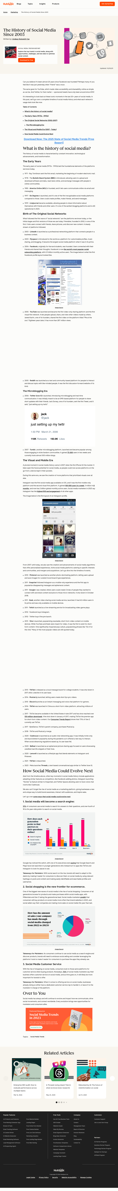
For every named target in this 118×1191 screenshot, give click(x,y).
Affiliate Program (99, 1157)
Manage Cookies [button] (86, 1180)
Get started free (107, 4)
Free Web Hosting (31, 1145)
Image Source (59, 307)
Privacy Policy (44, 1180)
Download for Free (26, 60)
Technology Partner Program (102, 1150)
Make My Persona (58, 1132)
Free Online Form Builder (33, 1128)
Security (55, 1180)
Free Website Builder (32, 1122)
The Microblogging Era (35, 125)
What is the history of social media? (39, 111)
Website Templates (59, 1152)
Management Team (79, 1128)
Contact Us (77, 1145)
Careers (76, 1125)
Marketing (14, 12)
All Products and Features (11, 1122)
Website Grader (58, 1128)
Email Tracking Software (10, 1132)
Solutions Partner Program (102, 1147)
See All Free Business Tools (61, 1122)
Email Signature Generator (61, 1135)
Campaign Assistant (59, 1155)
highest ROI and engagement (48, 491)
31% (24, 806)
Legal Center (30, 1180)
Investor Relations (79, 1135)
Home (5, 12)
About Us (76, 1122)
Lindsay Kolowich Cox (21, 39)
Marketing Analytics (32, 1139)
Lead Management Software (11, 1145)
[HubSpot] (59, 1173)
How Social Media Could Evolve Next (39, 134)
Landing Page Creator (59, 1159)
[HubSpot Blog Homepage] (8, 4)
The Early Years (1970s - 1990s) (37, 116)
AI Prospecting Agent (9, 1149)
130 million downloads (33, 717)
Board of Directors (79, 1132)
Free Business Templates (60, 1145)
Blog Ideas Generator (59, 1139)
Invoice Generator (58, 1142)
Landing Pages (30, 1125)
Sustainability (78, 1142)
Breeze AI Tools (7, 1128)
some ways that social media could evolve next (51, 797)
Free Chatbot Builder (32, 1132)
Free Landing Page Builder (34, 1142)
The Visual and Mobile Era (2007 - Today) (41, 129)
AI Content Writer (8, 1135)
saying (73, 863)
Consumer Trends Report (61, 719)
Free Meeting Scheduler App (11, 1125)
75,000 (70, 453)
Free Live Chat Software (33, 1135)
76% (64, 972)
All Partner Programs (100, 1144)
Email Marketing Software (11, 1142)
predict (83, 897)
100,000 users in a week (74, 486)
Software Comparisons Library (62, 1149)
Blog (75, 1139)
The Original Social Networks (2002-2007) (41, 120)
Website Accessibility (69, 1180)
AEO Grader (56, 1125)
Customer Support (99, 1122)
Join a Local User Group (101, 1125)
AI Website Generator (9, 1139)
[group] (27, 1078)
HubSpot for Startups (100, 1154)
